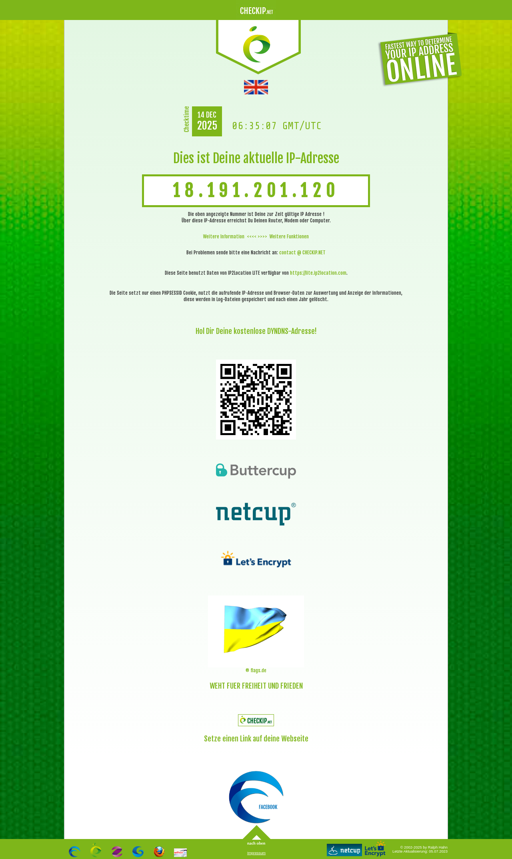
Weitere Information (223, 237)
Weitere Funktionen (289, 237)
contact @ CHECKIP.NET (302, 253)
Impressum (256, 853)
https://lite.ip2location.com (318, 273)
